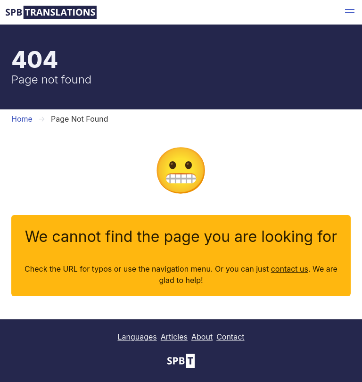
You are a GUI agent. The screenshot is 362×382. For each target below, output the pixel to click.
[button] (349, 12)
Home (22, 119)
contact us (289, 269)
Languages (136, 336)
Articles (174, 336)
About (202, 336)
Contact (230, 336)
